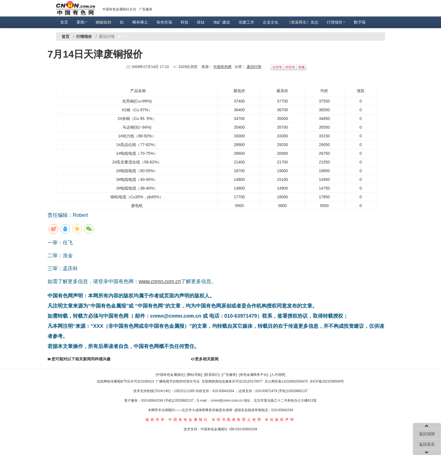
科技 (184, 22)
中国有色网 (222, 67)
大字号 (277, 67)
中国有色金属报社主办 (119, 9)
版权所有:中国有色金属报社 (177, 420)
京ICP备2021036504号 (327, 381)
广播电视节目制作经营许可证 (178, 381)
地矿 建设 (221, 22)
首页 (64, 22)
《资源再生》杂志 (302, 22)
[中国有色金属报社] (170, 375)
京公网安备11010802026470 (286, 381)
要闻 (81, 22)
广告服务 (145, 9)
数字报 (360, 22)
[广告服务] (229, 375)
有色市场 (164, 22)
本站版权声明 (280, 420)
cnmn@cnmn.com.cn (227, 400)
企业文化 (270, 22)
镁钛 (201, 22)
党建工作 (246, 22)
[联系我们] (212, 375)
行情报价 (336, 22)
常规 (301, 67)
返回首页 (427, 444)
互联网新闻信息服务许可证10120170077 (232, 381)
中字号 (290, 67)
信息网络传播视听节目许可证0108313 (125, 381)
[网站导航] (194, 375)
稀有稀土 (140, 22)
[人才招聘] (277, 375)
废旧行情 (254, 67)
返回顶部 (427, 434)
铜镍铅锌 (103, 22)
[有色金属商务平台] (253, 375)
